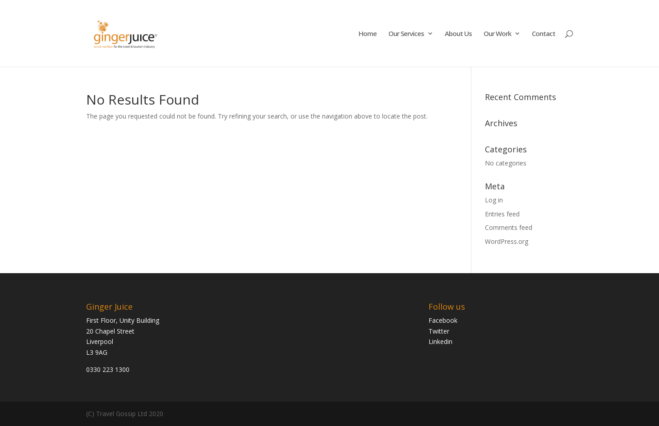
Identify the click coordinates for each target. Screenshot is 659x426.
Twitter (439, 331)
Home (368, 34)
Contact (543, 34)
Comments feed (508, 227)
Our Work (497, 34)
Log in (494, 200)
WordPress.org (506, 241)
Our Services (406, 34)
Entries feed (502, 214)
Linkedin (440, 341)
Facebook (443, 320)
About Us (458, 34)
